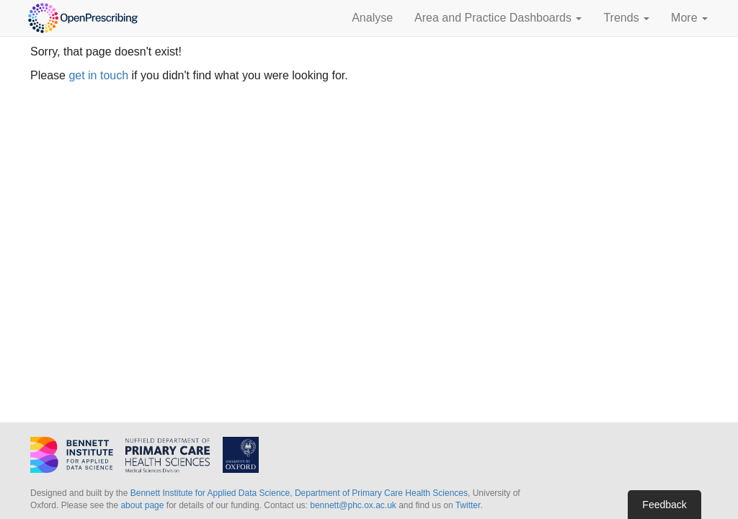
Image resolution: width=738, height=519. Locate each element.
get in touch (98, 75)
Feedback (664, 504)
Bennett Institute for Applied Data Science (210, 493)
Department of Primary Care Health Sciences (381, 493)
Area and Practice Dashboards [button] (498, 18)
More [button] (689, 18)
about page (142, 505)
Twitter (468, 505)
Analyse (372, 18)
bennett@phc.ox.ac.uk (353, 505)
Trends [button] (626, 18)
